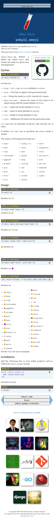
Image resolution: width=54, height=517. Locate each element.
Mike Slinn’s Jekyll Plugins (39, 514)
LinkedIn (36, 406)
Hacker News (27, 406)
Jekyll (26, 514)
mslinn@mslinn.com (26, 509)
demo (10, 346)
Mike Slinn (27, 34)
